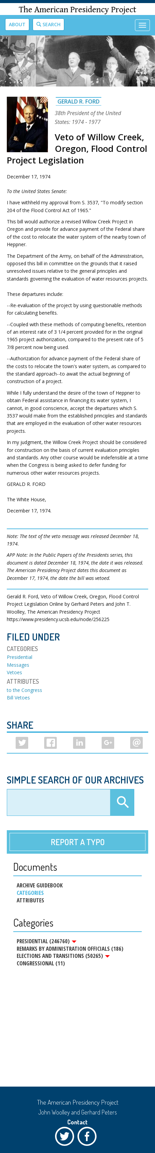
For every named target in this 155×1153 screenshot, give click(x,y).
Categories (30, 893)
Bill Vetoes (18, 697)
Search (48, 24)
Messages (18, 665)
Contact (77, 1122)
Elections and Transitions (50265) (63, 956)
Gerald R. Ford (78, 101)
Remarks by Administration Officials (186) (70, 948)
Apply (122, 802)
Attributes (30, 900)
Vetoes (14, 672)
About (17, 24)
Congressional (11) (41, 963)
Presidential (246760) (46, 941)
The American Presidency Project (77, 10)
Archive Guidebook (40, 885)
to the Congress (24, 690)
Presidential (19, 657)
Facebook (89, 1138)
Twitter (66, 1138)
